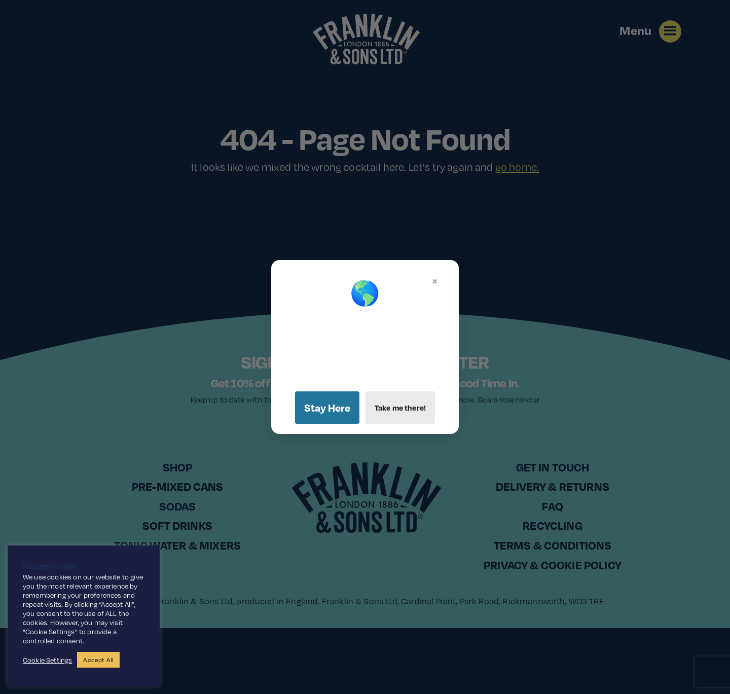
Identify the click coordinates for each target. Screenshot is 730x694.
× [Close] (434, 280)
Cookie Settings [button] (47, 660)
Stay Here (327, 407)
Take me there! (400, 407)
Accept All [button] (98, 660)
